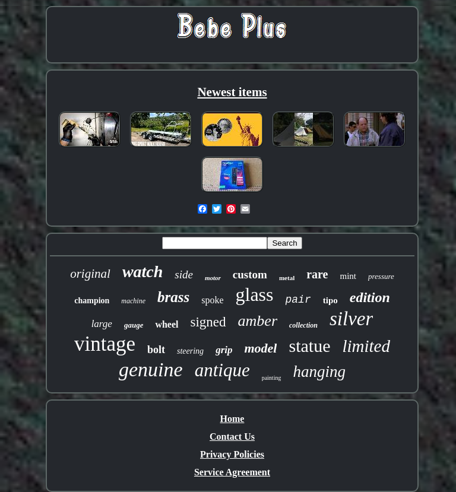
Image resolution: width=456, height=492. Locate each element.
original (90, 273)
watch (142, 271)
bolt (156, 349)
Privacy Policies (232, 454)
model (260, 348)
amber (257, 320)
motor (213, 277)
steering (190, 351)
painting (271, 377)
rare (317, 274)
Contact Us (232, 436)
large (101, 323)
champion (91, 300)
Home (232, 419)
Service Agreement (232, 472)
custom (250, 274)
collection (303, 325)
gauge (134, 324)
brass (173, 297)
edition (370, 297)
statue (309, 345)
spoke (212, 300)
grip (224, 349)
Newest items (232, 92)
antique (222, 370)
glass (255, 294)
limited (366, 346)
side (184, 274)
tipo (330, 300)
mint (348, 276)
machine (133, 301)
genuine (151, 369)
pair (298, 300)
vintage (104, 343)
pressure (381, 276)
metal (286, 277)
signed (208, 322)
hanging (319, 371)
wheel (166, 324)
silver (351, 318)
